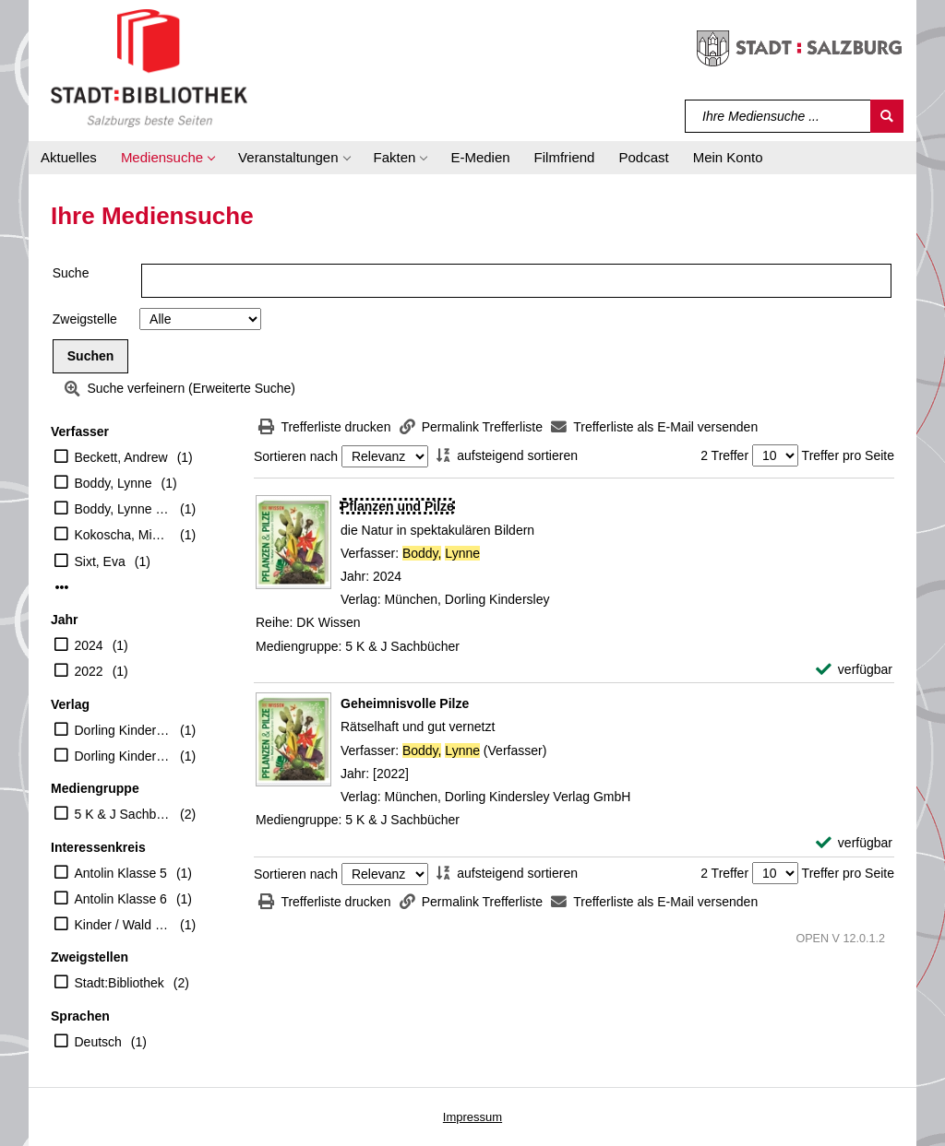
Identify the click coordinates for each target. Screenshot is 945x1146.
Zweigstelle (85, 319)
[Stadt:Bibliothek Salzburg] (149, 67)
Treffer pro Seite (848, 455)
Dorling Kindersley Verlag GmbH (123, 756)
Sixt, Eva (100, 561)
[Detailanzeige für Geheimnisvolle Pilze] (405, 703)
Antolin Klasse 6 (121, 899)
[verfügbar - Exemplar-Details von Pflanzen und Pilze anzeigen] (854, 669)
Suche (71, 273)
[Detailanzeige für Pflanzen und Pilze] (397, 506)
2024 (89, 645)
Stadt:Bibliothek (119, 982)
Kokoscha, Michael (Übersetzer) (123, 534)
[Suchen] (886, 116)
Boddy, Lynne (113, 483)
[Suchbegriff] (778, 116)
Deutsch (98, 1041)
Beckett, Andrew (121, 457)
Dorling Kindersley (123, 730)
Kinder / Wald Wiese (123, 924)
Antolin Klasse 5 (121, 873)
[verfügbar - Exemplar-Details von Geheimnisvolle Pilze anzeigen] (854, 843)
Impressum (472, 1117)
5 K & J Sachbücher (123, 814)
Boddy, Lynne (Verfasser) (123, 509)
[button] (167, 157)
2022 (89, 671)
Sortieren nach (296, 456)
